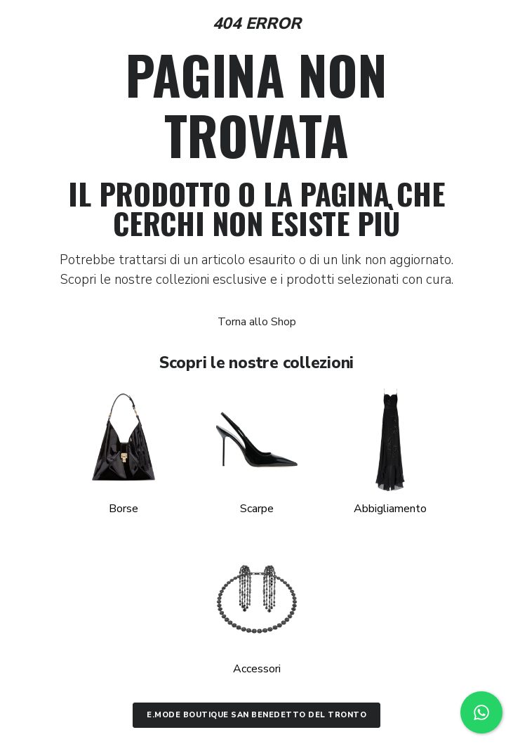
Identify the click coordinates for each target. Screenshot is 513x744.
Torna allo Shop (257, 321)
